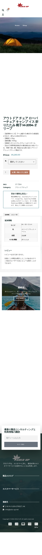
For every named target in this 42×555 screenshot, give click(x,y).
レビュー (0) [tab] (14, 237)
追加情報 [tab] (7, 237)
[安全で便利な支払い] (7, 217)
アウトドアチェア (21, 210)
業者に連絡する (21, 321)
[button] (3, 4)
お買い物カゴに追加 (20, 195)
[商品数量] (6, 195)
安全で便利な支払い (19, 216)
